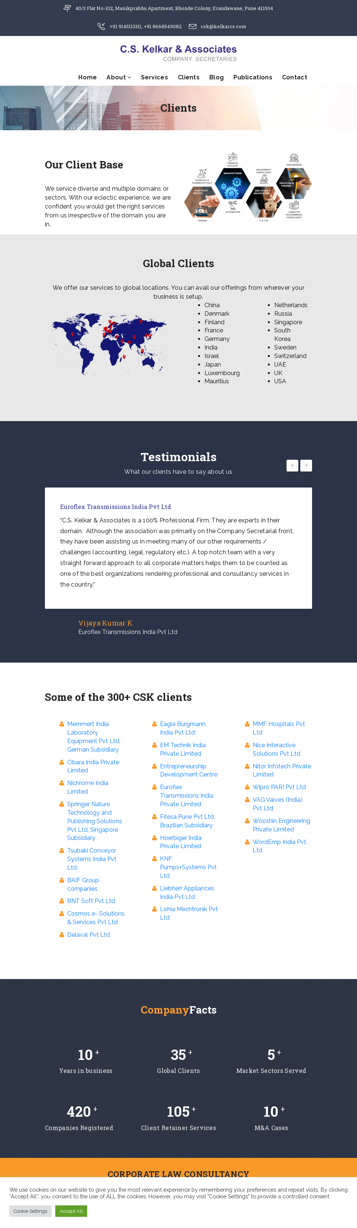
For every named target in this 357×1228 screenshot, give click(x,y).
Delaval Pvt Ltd (88, 934)
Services (154, 77)
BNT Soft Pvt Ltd (91, 900)
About (119, 77)
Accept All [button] (71, 1211)
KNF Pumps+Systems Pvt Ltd (188, 867)
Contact (294, 77)
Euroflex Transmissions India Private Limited (186, 796)
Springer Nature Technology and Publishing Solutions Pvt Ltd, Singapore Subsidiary (94, 821)
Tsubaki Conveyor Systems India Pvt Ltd (92, 859)
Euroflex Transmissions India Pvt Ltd (127, 632)
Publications (252, 77)
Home (87, 77)
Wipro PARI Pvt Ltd (279, 787)
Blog (216, 77)
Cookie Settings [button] (30, 1211)
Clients (189, 77)
